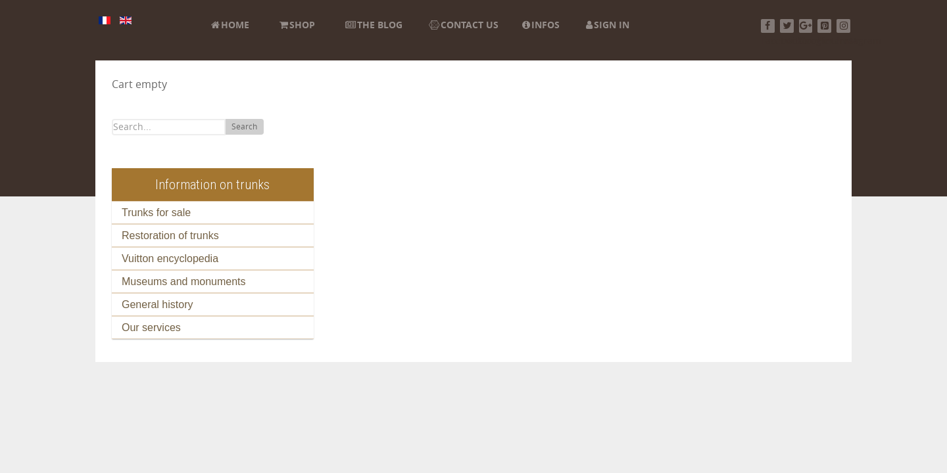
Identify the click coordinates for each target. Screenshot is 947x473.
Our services (151, 327)
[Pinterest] (824, 26)
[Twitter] (787, 26)
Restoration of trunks (170, 235)
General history (157, 304)
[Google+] (806, 26)
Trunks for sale (156, 212)
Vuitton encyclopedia (170, 258)
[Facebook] (768, 26)
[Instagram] (843, 26)
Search (244, 126)
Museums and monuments (184, 281)
